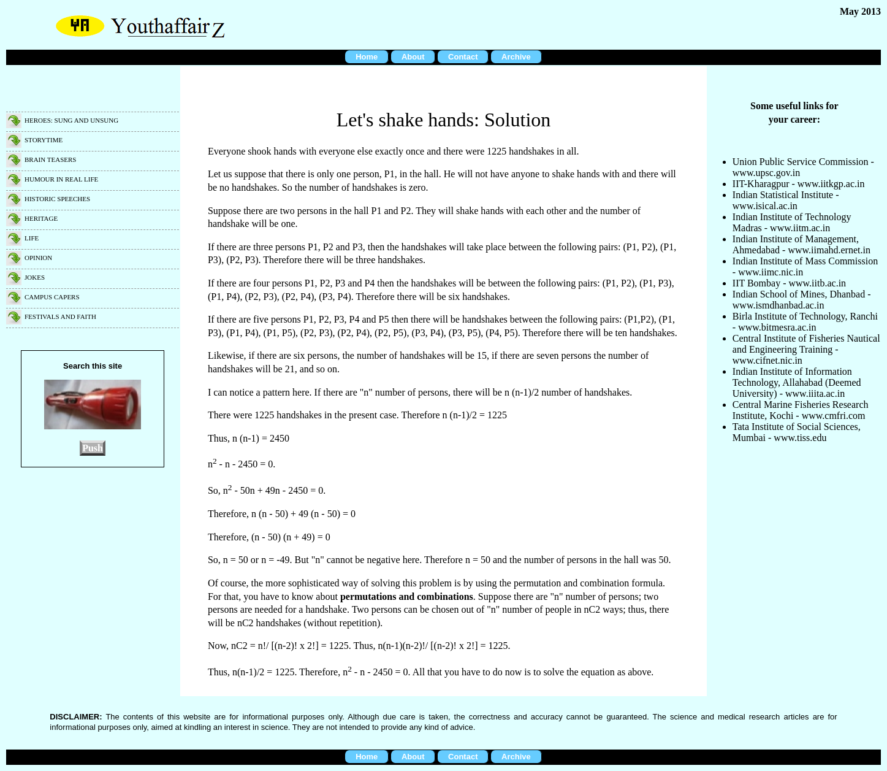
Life (32, 238)
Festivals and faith (60, 316)
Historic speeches (57, 198)
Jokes (35, 277)
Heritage (41, 218)
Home (367, 56)
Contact (463, 56)
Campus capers (52, 297)
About (413, 56)
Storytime (44, 140)
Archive (516, 56)
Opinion (38, 257)
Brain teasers (50, 159)
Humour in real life (61, 179)
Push (92, 448)
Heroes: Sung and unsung (71, 120)
